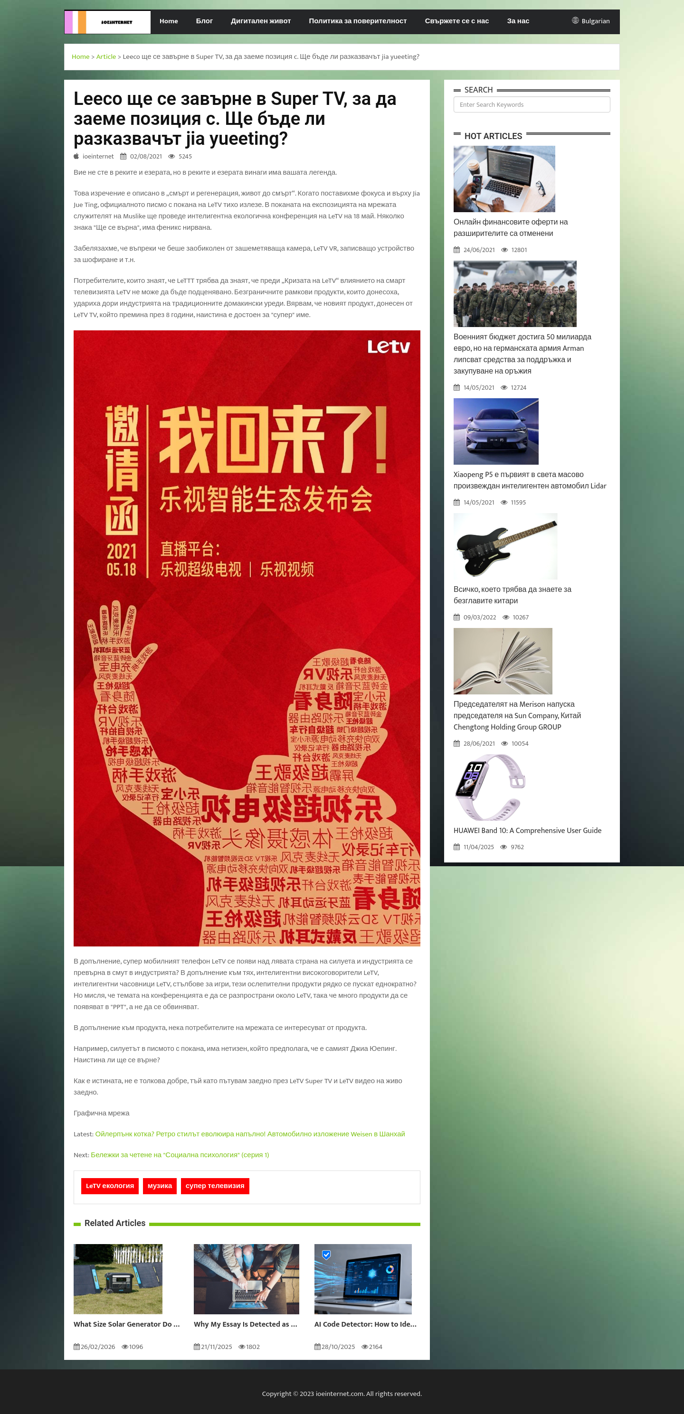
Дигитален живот (261, 21)
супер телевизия (215, 1186)
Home (169, 21)
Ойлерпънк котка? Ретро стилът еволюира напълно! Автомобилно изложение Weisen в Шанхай (250, 1134)
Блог (204, 21)
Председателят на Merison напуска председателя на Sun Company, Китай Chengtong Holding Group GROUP (517, 716)
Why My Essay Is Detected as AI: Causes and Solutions (247, 1324)
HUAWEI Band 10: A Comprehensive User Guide (528, 830)
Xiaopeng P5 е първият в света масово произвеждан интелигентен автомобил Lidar (530, 480)
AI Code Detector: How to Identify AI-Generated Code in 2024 (367, 1324)
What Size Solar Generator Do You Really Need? (127, 1324)
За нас (518, 21)
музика (160, 1186)
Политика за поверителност (358, 21)
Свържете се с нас (457, 21)
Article (106, 57)
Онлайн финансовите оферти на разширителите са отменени (511, 228)
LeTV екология (110, 1186)
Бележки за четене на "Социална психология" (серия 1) (180, 1155)
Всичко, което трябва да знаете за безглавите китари (512, 595)
